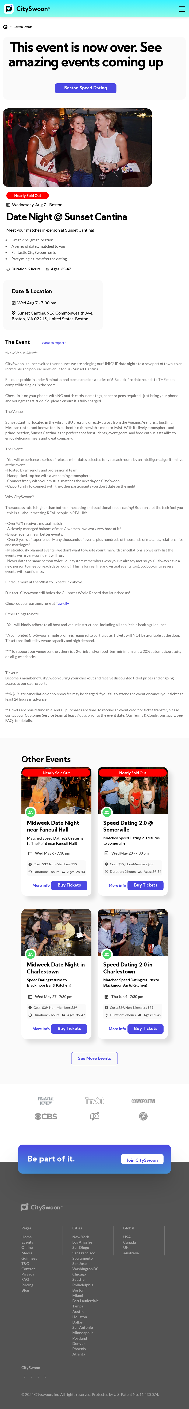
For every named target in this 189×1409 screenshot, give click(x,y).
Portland (79, 1338)
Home (26, 1236)
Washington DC (85, 1268)
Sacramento (82, 1258)
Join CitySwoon (142, 1161)
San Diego (80, 1247)
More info (41, 886)
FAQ (25, 1279)
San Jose (79, 1263)
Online (27, 1247)
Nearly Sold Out (27, 195)
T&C (25, 1263)
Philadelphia (82, 1285)
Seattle (78, 1279)
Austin (78, 1311)
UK (126, 1247)
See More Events (94, 1059)
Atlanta (78, 1354)
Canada (129, 1242)
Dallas (77, 1322)
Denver (78, 1343)
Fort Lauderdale (85, 1300)
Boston (78, 1290)
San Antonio (82, 1327)
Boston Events (23, 27)
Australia (131, 1253)
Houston (79, 1316)
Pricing (27, 1285)
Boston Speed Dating (85, 88)
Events (27, 1242)
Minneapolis (82, 1332)
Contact (28, 1268)
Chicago (79, 1274)
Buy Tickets (69, 885)
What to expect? (54, 343)
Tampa (77, 1306)
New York (80, 1236)
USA (127, 1236)
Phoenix (79, 1348)
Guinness (29, 1258)
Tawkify (62, 603)
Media (26, 1253)
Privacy (27, 1274)
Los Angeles (82, 1242)
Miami (77, 1295)
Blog (25, 1290)
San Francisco (83, 1253)
